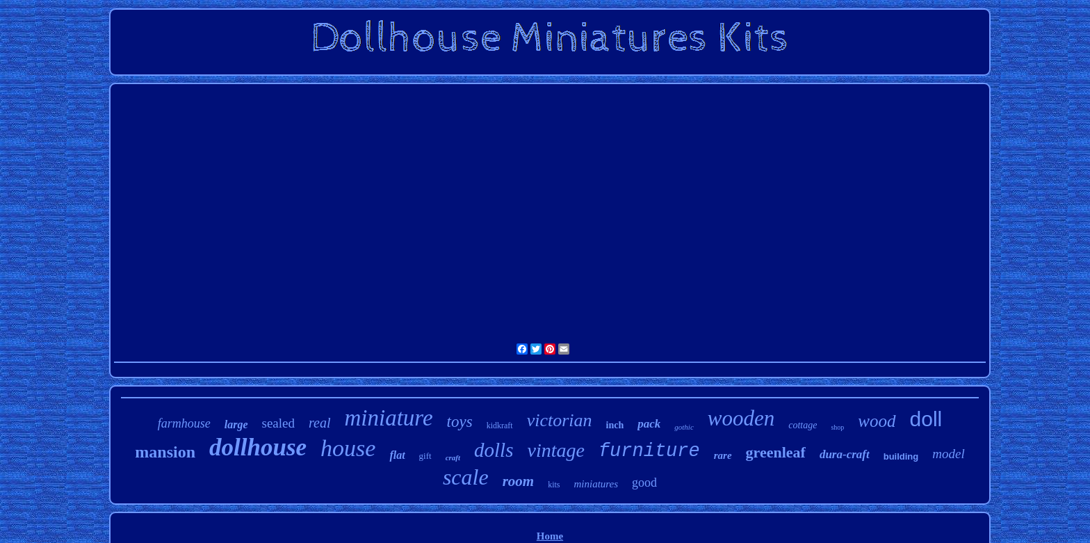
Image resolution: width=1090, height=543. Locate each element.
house (347, 448)
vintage (555, 450)
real (319, 422)
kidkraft (500, 425)
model (948, 453)
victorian (559, 420)
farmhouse (184, 423)
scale (466, 476)
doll (926, 418)
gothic (684, 427)
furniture (649, 451)
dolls (493, 450)
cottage (802, 425)
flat (397, 455)
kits (554, 484)
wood (876, 421)
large (236, 424)
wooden (741, 418)
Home (550, 536)
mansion (165, 452)
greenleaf (776, 452)
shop (837, 427)
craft (453, 457)
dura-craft (845, 454)
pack (648, 423)
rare (723, 455)
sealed (278, 423)
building (901, 456)
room (519, 481)
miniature (389, 417)
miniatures (596, 483)
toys (460, 421)
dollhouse (258, 447)
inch (615, 425)
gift (425, 456)
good (644, 482)
